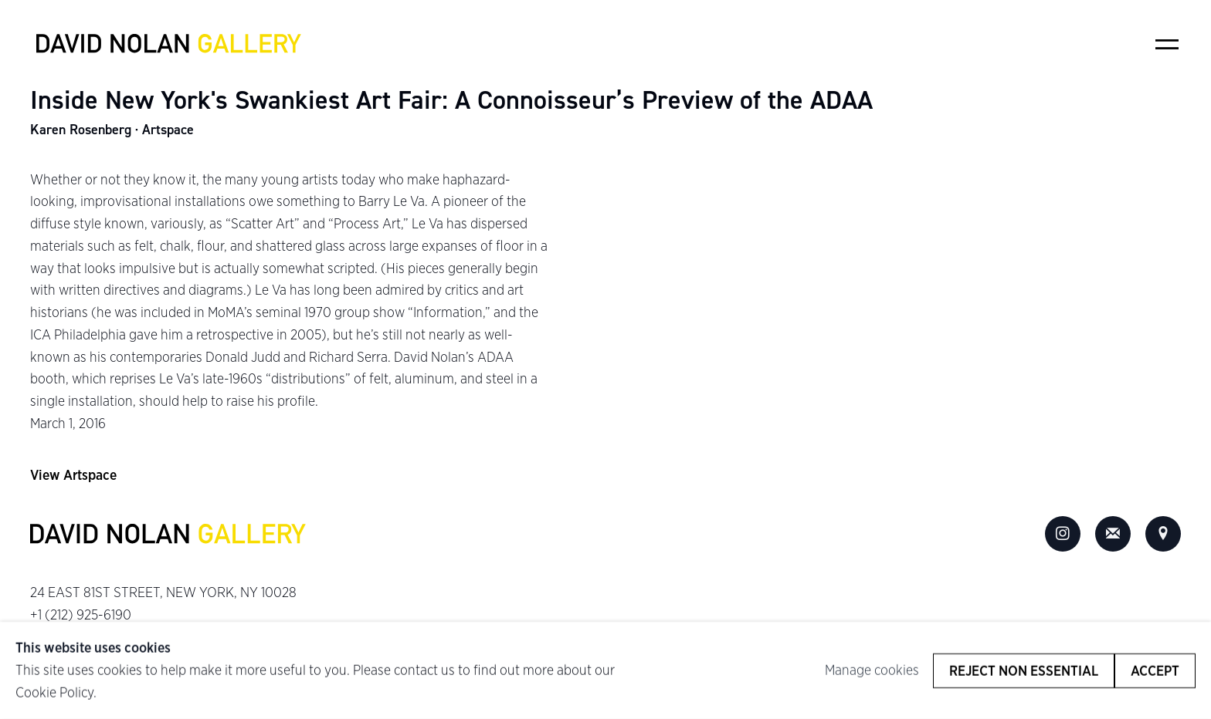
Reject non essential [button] (1023, 670)
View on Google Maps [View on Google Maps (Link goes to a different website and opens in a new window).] (1163, 534)
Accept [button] (1155, 670)
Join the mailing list (1113, 534)
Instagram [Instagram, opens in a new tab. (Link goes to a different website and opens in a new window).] (1062, 534)
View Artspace (73, 475)
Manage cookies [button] (872, 670)
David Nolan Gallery (169, 44)
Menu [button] (1167, 44)
